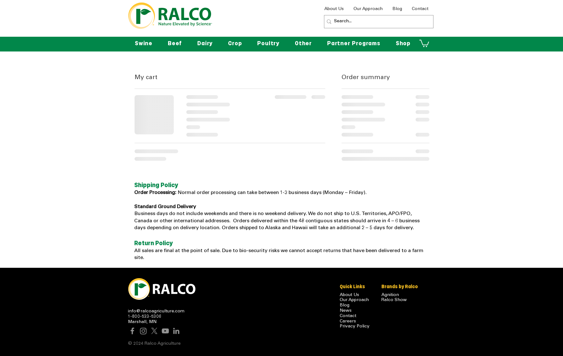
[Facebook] (132, 330)
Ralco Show (394, 300)
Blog (344, 305)
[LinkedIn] (176, 330)
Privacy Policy (354, 326)
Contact (348, 316)
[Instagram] (143, 330)
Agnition (390, 295)
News (346, 311)
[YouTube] (165, 330)
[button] (303, 43)
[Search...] (377, 21)
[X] (154, 330)
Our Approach (354, 300)
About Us (349, 295)
